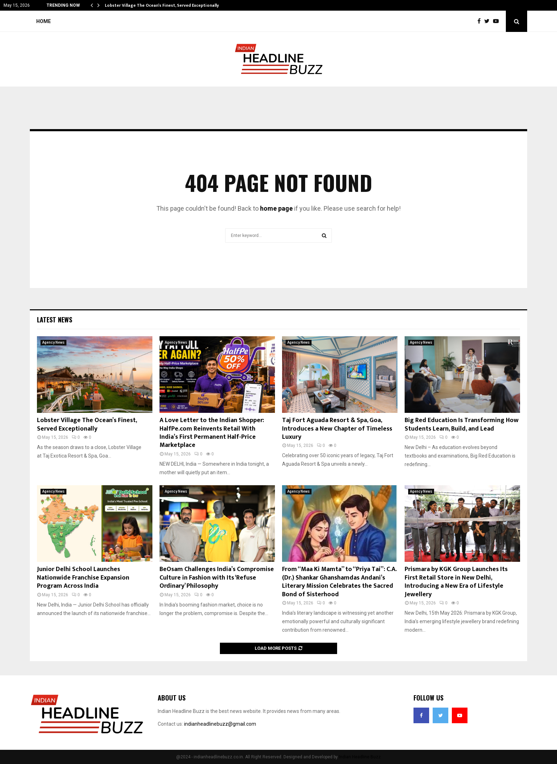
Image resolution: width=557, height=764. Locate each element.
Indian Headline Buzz (360, 756)
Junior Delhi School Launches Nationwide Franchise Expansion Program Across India (83, 577)
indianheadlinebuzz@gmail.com (220, 724)
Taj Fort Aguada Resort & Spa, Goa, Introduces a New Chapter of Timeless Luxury (337, 428)
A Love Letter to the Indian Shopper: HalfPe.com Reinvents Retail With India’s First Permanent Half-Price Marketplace (211, 432)
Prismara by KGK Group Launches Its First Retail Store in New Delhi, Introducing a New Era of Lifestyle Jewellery (456, 581)
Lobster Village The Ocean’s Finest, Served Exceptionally (162, 5)
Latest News (54, 319)
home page (276, 208)
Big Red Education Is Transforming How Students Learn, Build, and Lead (462, 424)
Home (43, 21)
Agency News (53, 342)
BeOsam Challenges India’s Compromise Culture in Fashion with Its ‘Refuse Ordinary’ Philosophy (216, 577)
